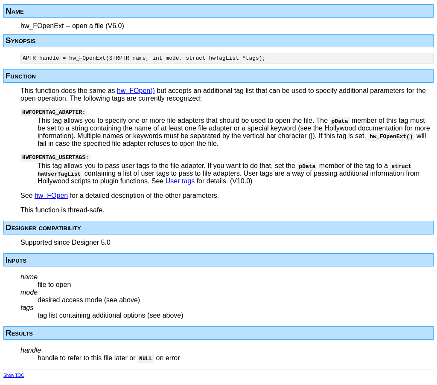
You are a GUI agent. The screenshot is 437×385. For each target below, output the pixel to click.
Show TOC (13, 379)
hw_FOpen (51, 199)
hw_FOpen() (136, 92)
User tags (180, 184)
